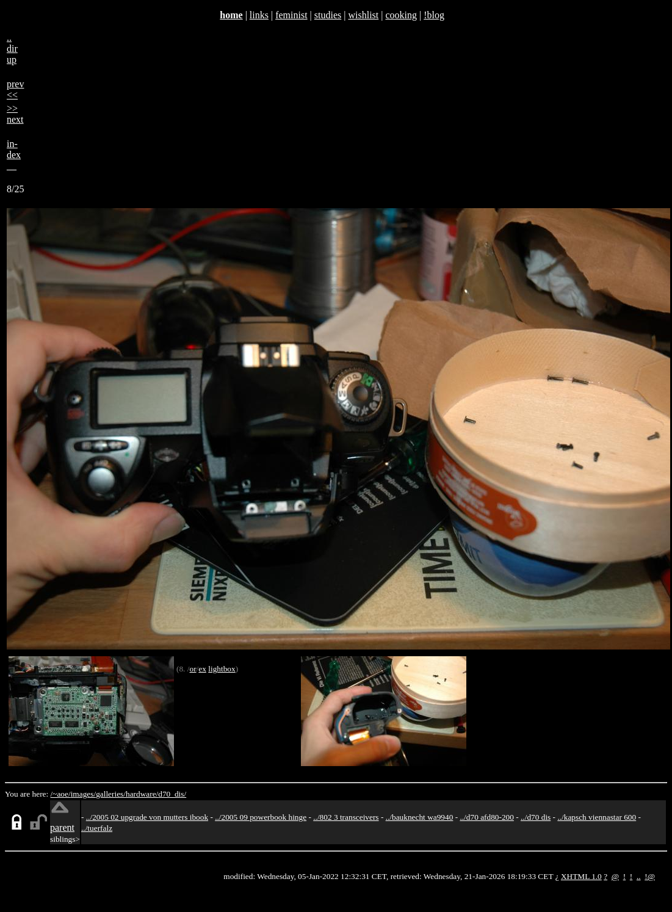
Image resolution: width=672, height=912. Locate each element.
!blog (434, 15)
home (231, 15)
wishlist (363, 15)
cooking (401, 15)
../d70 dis (536, 817)
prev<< (15, 89)
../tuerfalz (96, 828)
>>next (15, 114)
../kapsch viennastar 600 (596, 817)
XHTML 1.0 (581, 876)
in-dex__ (14, 155)
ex (202, 668)
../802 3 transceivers (345, 817)
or (192, 668)
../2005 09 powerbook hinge (260, 817)
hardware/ (142, 793)
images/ (83, 793)
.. (639, 876)
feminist (291, 15)
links (259, 15)
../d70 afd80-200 (486, 817)
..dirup (12, 48)
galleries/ (111, 793)
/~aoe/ (61, 793)
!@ (650, 876)
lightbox (221, 668)
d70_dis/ (172, 793)
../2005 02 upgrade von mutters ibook (147, 817)
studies (327, 15)
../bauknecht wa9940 (419, 817)
